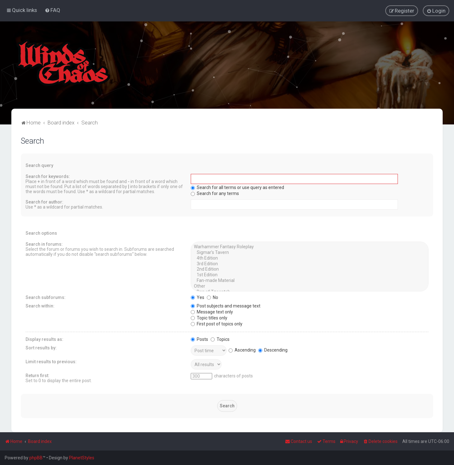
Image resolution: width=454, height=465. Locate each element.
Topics (220, 339)
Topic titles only (209, 317)
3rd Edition (309, 264)
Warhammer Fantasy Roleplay (309, 247)
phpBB (36, 457)
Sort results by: (41, 347)
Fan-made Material (309, 280)
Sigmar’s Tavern (309, 252)
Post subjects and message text (225, 305)
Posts (199, 339)
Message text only (212, 311)
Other (309, 286)
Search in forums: (44, 243)
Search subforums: (46, 297)
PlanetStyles (81, 457)
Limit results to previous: (51, 361)
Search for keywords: (48, 176)
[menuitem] (52, 10)
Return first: (37, 375)
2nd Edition (309, 269)
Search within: (40, 305)
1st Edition (309, 275)
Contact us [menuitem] (298, 441)
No (212, 297)
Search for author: (44, 201)
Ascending (242, 349)
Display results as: (44, 339)
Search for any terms (215, 193)
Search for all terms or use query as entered (237, 187)
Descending (273, 349)
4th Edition (309, 258)
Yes (197, 297)
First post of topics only (216, 323)
